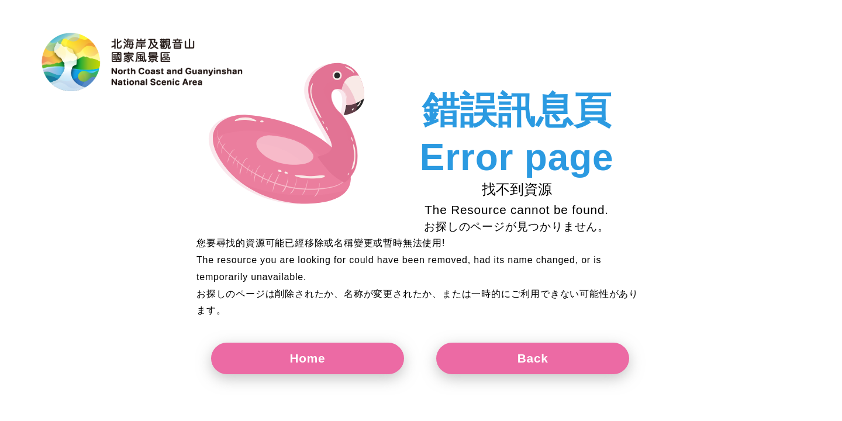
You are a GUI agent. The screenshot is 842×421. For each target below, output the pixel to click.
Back (532, 358)
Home (308, 358)
